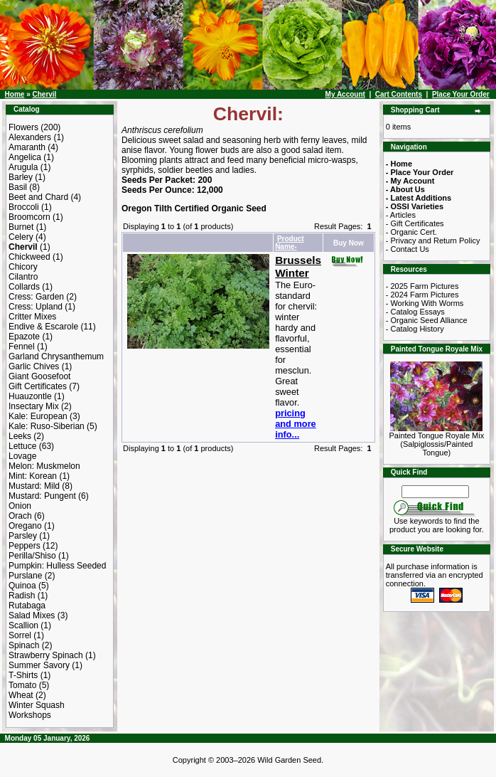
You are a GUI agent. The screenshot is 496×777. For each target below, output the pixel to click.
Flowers (23, 127)
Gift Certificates (38, 386)
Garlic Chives (34, 366)
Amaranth (27, 147)
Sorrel (20, 635)
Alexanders (30, 137)
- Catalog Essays (415, 311)
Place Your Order (461, 94)
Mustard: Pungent (42, 496)
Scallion (23, 625)
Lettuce (22, 446)
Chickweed (29, 257)
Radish (22, 596)
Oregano (25, 526)
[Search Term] (435, 491)
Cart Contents (398, 94)
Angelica (25, 157)
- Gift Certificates (415, 223)
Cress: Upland (36, 307)
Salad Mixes (32, 615)
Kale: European (38, 416)
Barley (21, 177)
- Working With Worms (425, 303)
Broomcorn (29, 217)
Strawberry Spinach (46, 655)
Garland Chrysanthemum (56, 356)
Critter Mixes (32, 317)
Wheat (21, 695)
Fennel (22, 347)
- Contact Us (407, 249)
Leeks (20, 436)
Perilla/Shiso (32, 556)
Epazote (24, 337)
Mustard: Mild (34, 486)
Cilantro (23, 277)
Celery (21, 237)
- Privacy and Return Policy (433, 240)
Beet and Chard (38, 197)
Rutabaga (27, 605)
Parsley (23, 536)
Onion (20, 506)
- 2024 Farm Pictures (422, 294)
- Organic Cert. (411, 232)
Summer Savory (39, 665)
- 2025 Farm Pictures (422, 286)
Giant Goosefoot (39, 376)
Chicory (23, 267)
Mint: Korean (33, 476)
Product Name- (289, 242)
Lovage (22, 456)
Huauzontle (30, 396)
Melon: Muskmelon (44, 466)
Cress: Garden (36, 297)
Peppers (25, 546)
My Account (345, 94)
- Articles (401, 215)
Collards (24, 287)
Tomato (22, 685)
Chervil (44, 94)
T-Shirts (23, 675)
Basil (18, 187)
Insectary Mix (34, 406)
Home (15, 94)
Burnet (21, 227)
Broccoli (24, 207)
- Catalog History (415, 328)
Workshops (30, 715)
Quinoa (22, 586)
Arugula (23, 167)
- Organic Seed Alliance (427, 320)
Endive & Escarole (43, 327)
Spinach (24, 645)
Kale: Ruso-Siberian (47, 426)
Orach (20, 516)
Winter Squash (37, 705)
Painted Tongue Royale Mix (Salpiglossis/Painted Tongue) (437, 440)
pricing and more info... (295, 424)
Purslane (25, 576)
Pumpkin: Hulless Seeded (57, 566)
